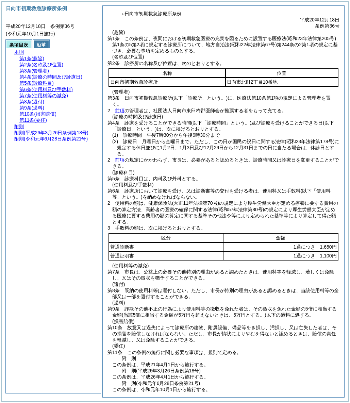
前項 (119, 110)
